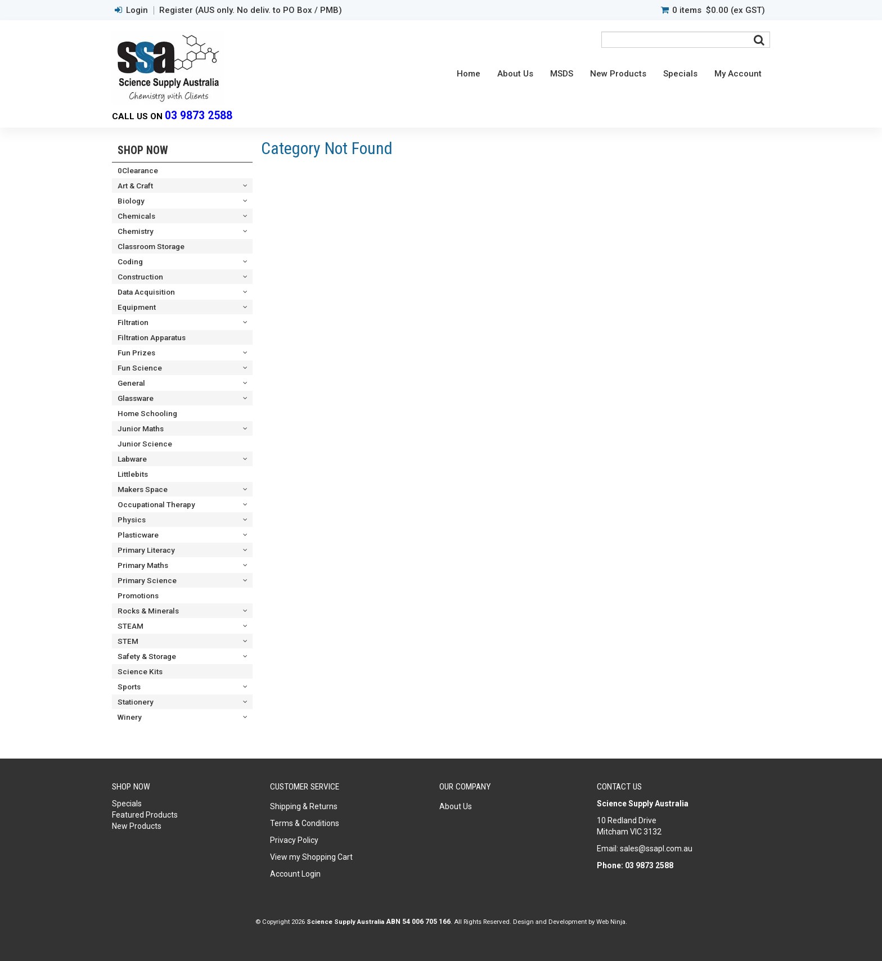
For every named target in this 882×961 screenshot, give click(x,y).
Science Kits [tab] (140, 671)
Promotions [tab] (138, 595)
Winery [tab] (130, 716)
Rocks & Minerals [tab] (148, 610)
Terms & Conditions (304, 823)
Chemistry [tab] (136, 231)
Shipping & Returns (304, 806)
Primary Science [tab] (147, 580)
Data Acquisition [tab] (146, 291)
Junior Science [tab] (145, 443)
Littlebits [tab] (133, 474)
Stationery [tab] (136, 701)
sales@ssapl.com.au (656, 848)
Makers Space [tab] (143, 489)
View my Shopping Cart (311, 856)
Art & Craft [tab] (135, 185)
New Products (618, 74)
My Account (738, 74)
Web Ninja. (611, 922)
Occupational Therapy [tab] (156, 504)
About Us (515, 74)
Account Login (295, 873)
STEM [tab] (128, 641)
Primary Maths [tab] (143, 565)
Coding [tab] (130, 261)
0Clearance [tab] (138, 170)
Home (468, 74)
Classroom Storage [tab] (151, 246)
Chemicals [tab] (136, 215)
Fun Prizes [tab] (136, 352)
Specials (680, 74)
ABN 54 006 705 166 (418, 922)
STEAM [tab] (130, 625)
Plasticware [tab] (138, 534)
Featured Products (145, 814)
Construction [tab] (140, 276)
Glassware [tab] (136, 398)
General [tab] (131, 382)
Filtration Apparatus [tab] (152, 337)
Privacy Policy (294, 840)
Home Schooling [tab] (147, 413)
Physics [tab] (132, 519)
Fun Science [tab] (140, 367)
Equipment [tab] (137, 307)
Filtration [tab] (133, 322)
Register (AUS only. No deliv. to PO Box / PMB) (250, 10)
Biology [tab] (131, 200)
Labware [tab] (132, 458)
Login (137, 10)
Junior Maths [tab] (141, 428)
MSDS (561, 74)
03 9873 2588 (198, 115)
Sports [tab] (129, 686)
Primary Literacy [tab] (146, 549)
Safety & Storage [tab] (147, 656)
